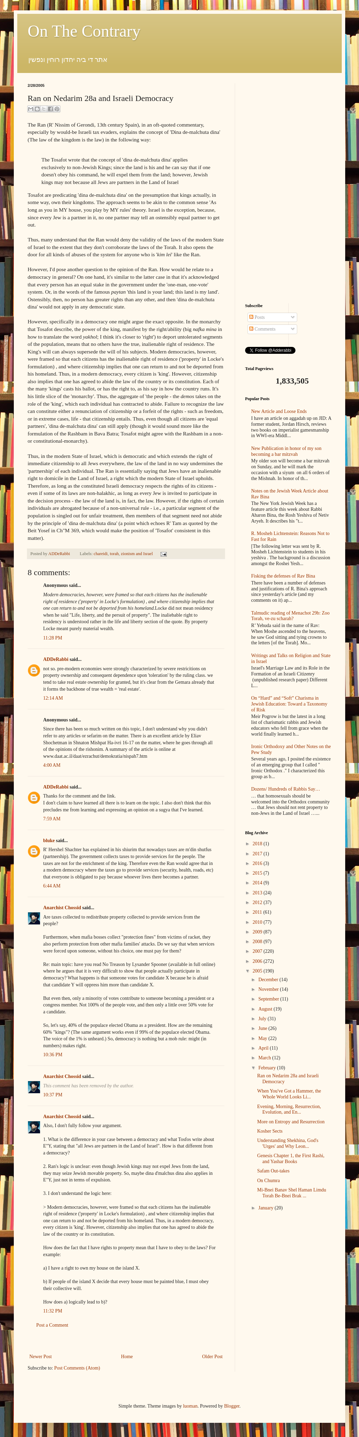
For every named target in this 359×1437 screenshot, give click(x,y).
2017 (258, 853)
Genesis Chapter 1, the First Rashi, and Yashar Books (290, 1158)
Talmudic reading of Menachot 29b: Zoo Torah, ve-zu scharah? (290, 615)
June (263, 1028)
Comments (262, 329)
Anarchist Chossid (62, 907)
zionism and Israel (137, 553)
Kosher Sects (270, 1131)
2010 (258, 922)
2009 (258, 931)
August (265, 1009)
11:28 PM (52, 638)
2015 (258, 873)
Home (127, 1356)
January (266, 1207)
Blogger (231, 1406)
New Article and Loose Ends (279, 411)
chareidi (101, 553)
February (267, 1067)
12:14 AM (53, 698)
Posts (257, 317)
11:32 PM (52, 1311)
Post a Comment (52, 1325)
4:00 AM (51, 765)
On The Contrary (84, 31)
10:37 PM (52, 1094)
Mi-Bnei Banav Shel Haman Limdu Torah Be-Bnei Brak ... (291, 1192)
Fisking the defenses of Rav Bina (283, 576)
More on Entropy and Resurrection (290, 1121)
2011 (258, 912)
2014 (258, 882)
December (268, 979)
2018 (258, 843)
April (264, 1048)
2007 (258, 951)
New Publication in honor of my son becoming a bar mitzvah (286, 451)
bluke (49, 840)
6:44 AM (51, 885)
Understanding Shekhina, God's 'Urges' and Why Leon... (287, 1143)
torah (114, 553)
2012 (258, 902)
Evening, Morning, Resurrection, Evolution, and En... (289, 1109)
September (269, 999)
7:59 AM (51, 818)
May (263, 1038)
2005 (258, 971)
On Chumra (268, 1180)
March (265, 1057)
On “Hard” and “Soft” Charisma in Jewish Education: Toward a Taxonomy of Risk (289, 704)
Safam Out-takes (273, 1170)
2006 (258, 961)
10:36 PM (52, 1054)
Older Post (212, 1356)
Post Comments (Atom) (77, 1368)
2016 (258, 863)
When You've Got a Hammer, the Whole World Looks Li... (289, 1093)
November (269, 989)
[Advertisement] (126, 1341)
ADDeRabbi (59, 553)
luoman (190, 1406)
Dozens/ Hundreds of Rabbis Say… (285, 789)
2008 (258, 941)
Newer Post (40, 1356)
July (263, 1018)
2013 (258, 892)
